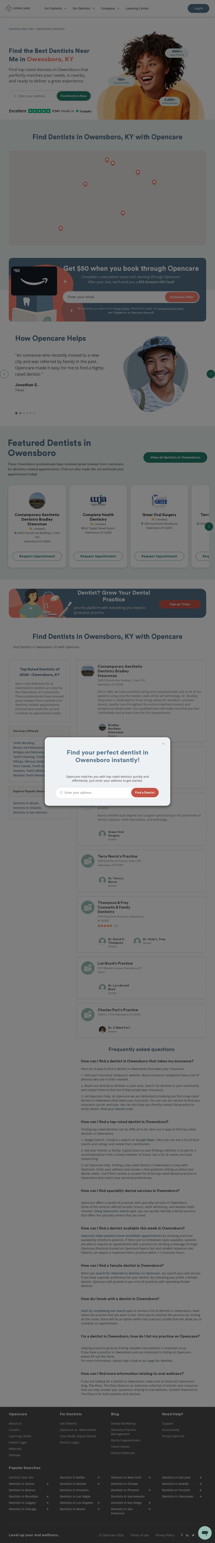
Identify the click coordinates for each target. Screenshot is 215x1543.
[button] (145, 792)
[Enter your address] (97, 793)
